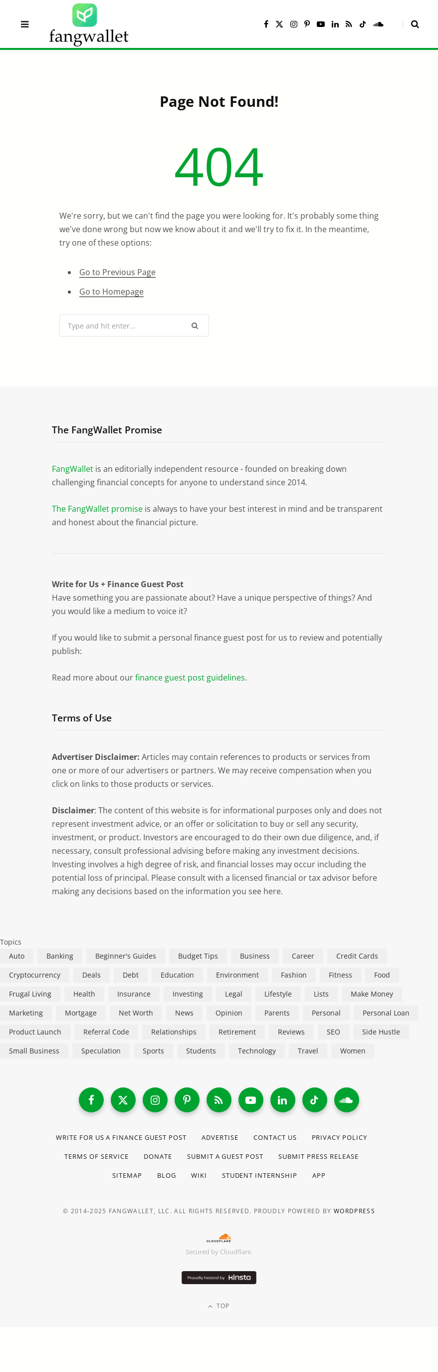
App (319, 1175)
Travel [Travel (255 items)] (308, 1050)
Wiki (199, 1175)
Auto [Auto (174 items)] (16, 956)
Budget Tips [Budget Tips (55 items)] (198, 956)
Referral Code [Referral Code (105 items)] (106, 1031)
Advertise (220, 1137)
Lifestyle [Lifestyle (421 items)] (278, 994)
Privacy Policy (340, 1137)
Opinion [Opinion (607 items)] (229, 1013)
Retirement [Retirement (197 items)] (237, 1031)
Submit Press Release (318, 1156)
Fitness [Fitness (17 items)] (340, 975)
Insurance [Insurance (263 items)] (134, 994)
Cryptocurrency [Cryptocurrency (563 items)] (34, 975)
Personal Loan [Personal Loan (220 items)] (386, 1013)
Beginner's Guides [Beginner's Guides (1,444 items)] (125, 956)
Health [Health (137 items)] (84, 994)
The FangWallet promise (97, 508)
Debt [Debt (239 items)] (131, 975)
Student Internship (260, 1175)
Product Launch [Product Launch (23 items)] (35, 1031)
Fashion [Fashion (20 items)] (294, 975)
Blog (166, 1175)
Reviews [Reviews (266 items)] (291, 1031)
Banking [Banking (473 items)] (59, 956)
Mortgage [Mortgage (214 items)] (81, 1013)
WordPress (354, 1211)
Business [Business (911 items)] (255, 956)
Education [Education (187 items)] (177, 975)
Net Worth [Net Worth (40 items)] (136, 1013)
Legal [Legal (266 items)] (233, 994)
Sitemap (127, 1175)
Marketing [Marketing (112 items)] (26, 1013)
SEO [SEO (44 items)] (333, 1031)
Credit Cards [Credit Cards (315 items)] (357, 956)
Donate (158, 1156)
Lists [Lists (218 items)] (321, 994)
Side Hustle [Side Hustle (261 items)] (381, 1031)
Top (218, 1306)
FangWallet (72, 468)
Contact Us (275, 1137)
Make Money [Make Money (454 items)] (372, 994)
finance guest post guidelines (190, 677)
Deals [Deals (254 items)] (91, 975)
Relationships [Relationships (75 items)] (174, 1031)
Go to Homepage (111, 291)
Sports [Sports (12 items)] (153, 1050)
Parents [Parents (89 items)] (277, 1013)
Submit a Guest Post (225, 1156)
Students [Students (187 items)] (201, 1050)
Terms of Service (96, 1156)
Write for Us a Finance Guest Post (121, 1137)
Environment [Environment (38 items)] (237, 975)
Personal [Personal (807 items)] (326, 1013)
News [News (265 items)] (184, 1013)
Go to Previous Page (117, 272)
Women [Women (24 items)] (353, 1050)
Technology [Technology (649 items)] (257, 1050)
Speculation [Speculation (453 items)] (101, 1050)
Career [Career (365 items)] (303, 956)
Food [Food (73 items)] (382, 975)
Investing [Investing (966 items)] (188, 994)
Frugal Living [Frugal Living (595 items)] (30, 994)
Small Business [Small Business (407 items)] (34, 1050)
